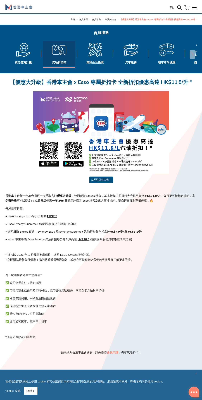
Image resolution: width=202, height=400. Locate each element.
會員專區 (83, 19)
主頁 (73, 19)
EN (172, 7)
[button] (192, 54)
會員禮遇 (96, 19)
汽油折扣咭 (110, 19)
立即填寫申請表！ (101, 179)
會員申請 (112, 353)
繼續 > (31, 391)
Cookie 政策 (12, 391)
